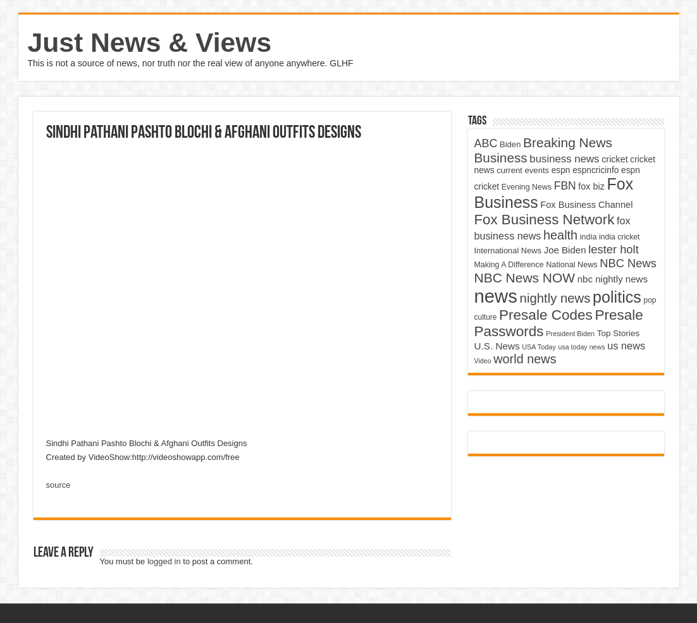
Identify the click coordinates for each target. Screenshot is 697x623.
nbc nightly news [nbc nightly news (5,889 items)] (612, 279)
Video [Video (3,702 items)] (482, 361)
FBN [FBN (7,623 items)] (565, 185)
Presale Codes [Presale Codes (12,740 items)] (546, 315)
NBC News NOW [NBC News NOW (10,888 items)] (525, 277)
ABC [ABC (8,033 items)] (486, 143)
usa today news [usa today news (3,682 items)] (581, 347)
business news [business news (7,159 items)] (564, 159)
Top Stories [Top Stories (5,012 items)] (618, 333)
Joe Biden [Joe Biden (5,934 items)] (565, 250)
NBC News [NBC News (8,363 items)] (628, 263)
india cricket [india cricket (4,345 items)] (619, 237)
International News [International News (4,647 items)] (508, 250)
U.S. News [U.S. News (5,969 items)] (497, 346)
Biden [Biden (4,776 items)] (510, 144)
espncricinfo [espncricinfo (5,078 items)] (595, 170)
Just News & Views (150, 42)
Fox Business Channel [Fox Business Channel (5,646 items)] (586, 205)
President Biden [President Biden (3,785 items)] (570, 333)
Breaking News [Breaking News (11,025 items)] (567, 142)
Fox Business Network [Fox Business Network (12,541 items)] (544, 219)
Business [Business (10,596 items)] (500, 157)
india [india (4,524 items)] (588, 237)
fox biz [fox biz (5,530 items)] (591, 186)
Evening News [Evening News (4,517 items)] (527, 187)
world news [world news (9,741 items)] (524, 359)
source (58, 485)
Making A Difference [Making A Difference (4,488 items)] (509, 264)
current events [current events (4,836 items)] (523, 170)
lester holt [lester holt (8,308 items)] (613, 249)
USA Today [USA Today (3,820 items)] (539, 347)
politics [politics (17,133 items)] (617, 297)
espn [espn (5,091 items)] (561, 170)
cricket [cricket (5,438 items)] (614, 159)
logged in (164, 561)
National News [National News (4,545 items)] (571, 264)
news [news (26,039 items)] (495, 296)
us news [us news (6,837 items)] (626, 345)
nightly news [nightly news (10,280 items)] (555, 298)
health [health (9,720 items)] (560, 235)
